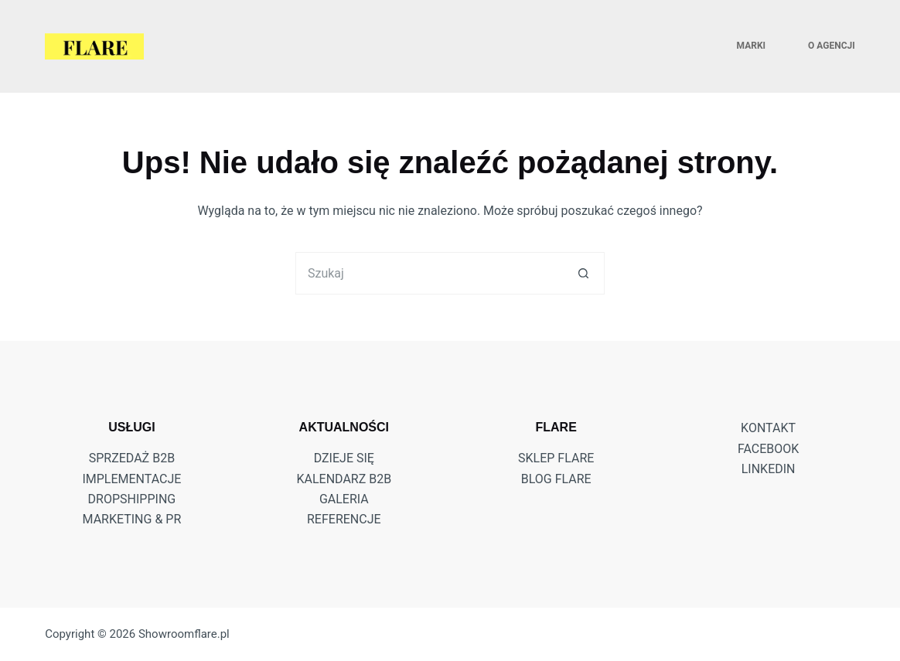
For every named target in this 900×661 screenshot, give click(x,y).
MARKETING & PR (132, 519)
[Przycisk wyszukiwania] (583, 273)
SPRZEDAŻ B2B (132, 458)
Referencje (344, 519)
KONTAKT (768, 428)
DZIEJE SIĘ (344, 458)
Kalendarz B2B (343, 479)
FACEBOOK (768, 448)
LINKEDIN (768, 469)
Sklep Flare (556, 458)
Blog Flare (556, 479)
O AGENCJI (831, 45)
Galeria (344, 499)
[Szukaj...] (428, 273)
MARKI (751, 45)
